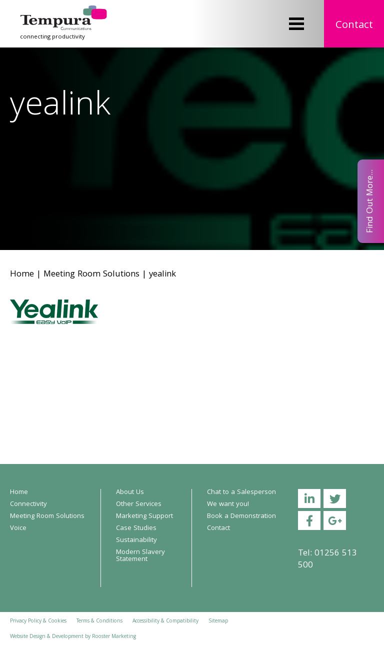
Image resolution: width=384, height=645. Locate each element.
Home (22, 275)
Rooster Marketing (114, 637)
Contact (354, 25)
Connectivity (28, 504)
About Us (130, 492)
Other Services (139, 504)
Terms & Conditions (99, 621)
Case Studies (136, 528)
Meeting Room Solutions (92, 275)
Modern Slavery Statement (140, 556)
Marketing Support (144, 516)
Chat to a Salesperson (241, 492)
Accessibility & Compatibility (165, 621)
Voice (18, 528)
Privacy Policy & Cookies (38, 621)
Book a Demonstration (241, 516)
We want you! (228, 504)
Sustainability (136, 540)
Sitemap (218, 621)
